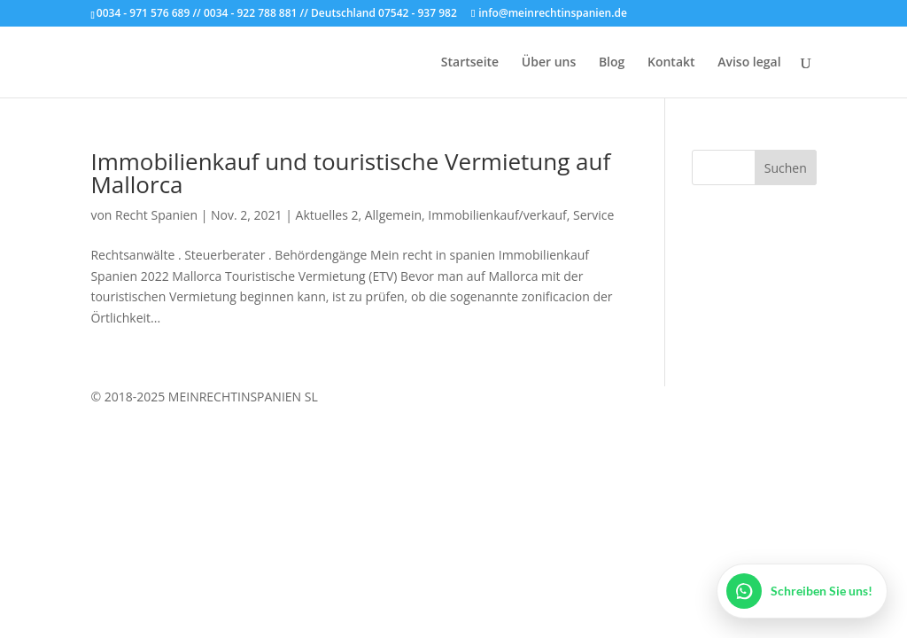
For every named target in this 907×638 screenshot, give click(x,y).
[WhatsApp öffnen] (802, 591)
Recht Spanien (156, 214)
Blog (611, 63)
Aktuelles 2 (327, 214)
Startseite (470, 63)
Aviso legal (748, 63)
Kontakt (671, 63)
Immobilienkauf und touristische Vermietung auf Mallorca (350, 172)
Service (593, 214)
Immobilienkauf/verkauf (497, 214)
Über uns (549, 63)
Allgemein (393, 214)
